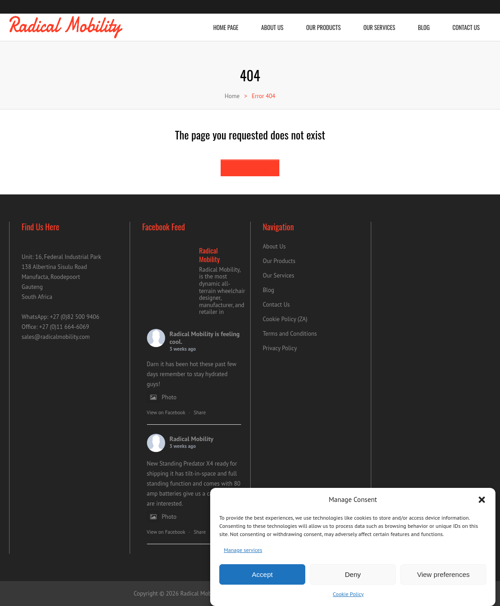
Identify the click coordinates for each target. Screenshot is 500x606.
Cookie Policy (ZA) (285, 319)
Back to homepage (249, 167)
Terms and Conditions (290, 334)
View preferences (443, 578)
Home (232, 96)
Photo (162, 397)
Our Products (323, 23)
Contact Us (466, 23)
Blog (424, 23)
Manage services (243, 554)
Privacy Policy (280, 348)
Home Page (226, 23)
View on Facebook (166, 412)
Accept (262, 578)
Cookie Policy (348, 598)
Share (200, 412)
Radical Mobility (191, 334)
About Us (272, 23)
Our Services (379, 23)
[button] (481, 503)
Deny (353, 578)
